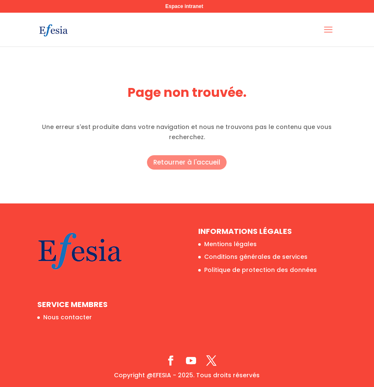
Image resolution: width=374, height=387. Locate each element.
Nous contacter (67, 317)
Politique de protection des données (260, 270)
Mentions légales (230, 244)
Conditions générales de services (256, 257)
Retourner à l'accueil (186, 162)
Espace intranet (184, 6)
